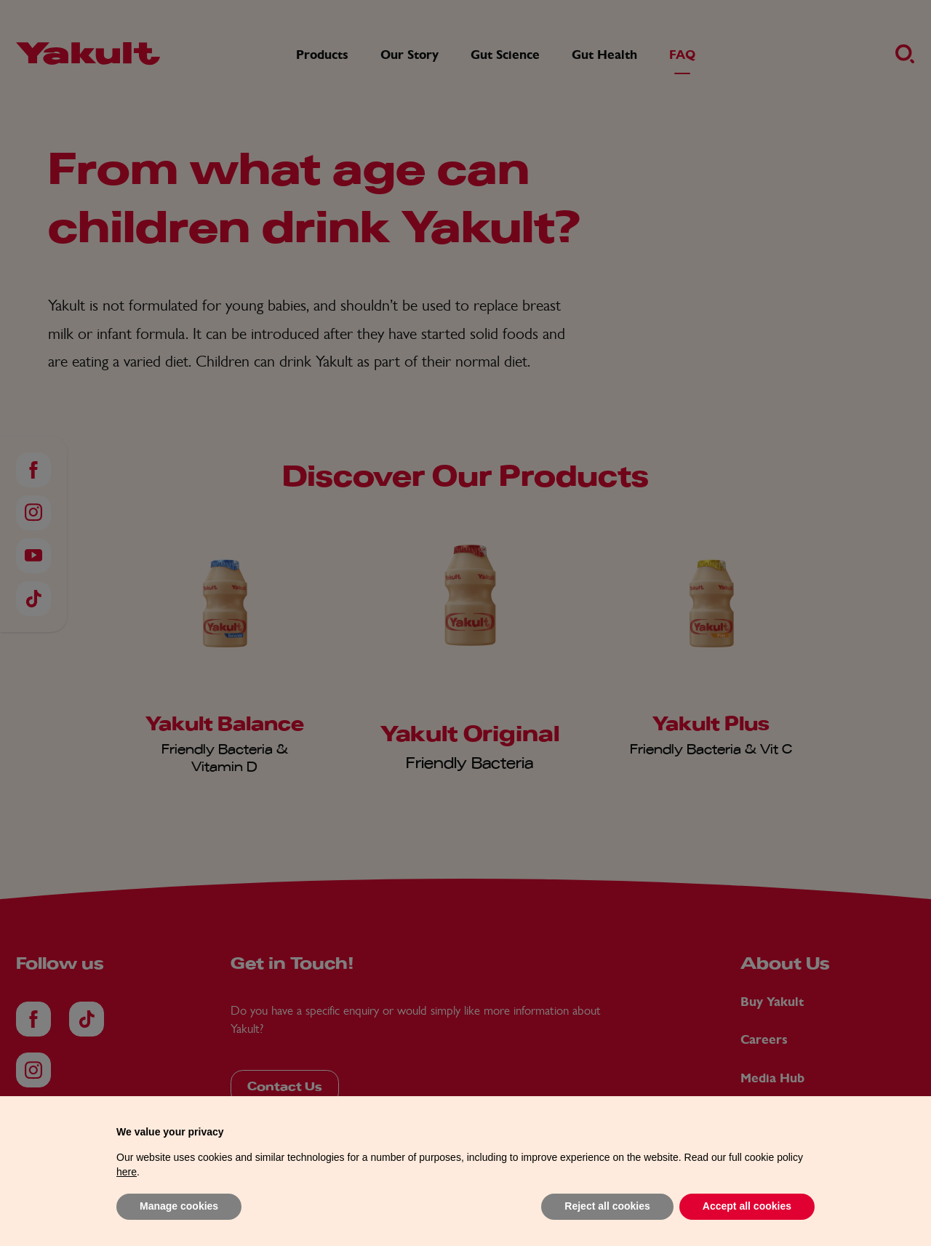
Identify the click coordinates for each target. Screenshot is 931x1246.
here (126, 1172)
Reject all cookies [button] (607, 1206)
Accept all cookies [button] (747, 1206)
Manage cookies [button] (179, 1206)
